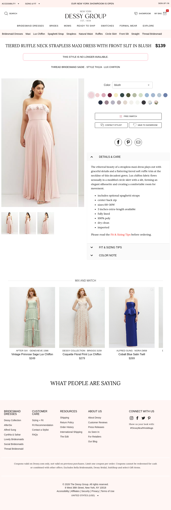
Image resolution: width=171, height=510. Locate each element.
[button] (39, 143)
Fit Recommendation (42, 425)
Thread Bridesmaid (13, 449)
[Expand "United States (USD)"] (85, 495)
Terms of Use (107, 491)
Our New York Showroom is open (92, 3)
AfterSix (8, 425)
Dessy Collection (12, 420)
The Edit (64, 436)
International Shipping (71, 432)
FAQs (35, 434)
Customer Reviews (97, 422)
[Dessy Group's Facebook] (139, 417)
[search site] (11, 13)
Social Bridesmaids (14, 444)
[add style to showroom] (145, 125)
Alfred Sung (10, 430)
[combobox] (130, 85)
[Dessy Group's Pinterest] (151, 417)
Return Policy (67, 422)
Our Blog (92, 441)
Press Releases (96, 427)
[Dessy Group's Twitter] (145, 417)
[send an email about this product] (138, 142)
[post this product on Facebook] (118, 142)
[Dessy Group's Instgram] (133, 417)
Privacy (95, 491)
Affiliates (75, 491)
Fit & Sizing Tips (121, 234)
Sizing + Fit (37, 420)
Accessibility (63, 491)
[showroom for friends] (142, 13)
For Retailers (94, 436)
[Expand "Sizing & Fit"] (33, 3)
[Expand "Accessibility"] (11, 3)
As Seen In (93, 432)
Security (85, 491)
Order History (67, 427)
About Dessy (94, 417)
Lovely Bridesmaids (14, 439)
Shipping (64, 417)
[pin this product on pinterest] (128, 142)
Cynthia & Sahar (12, 434)
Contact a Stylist (40, 430)
